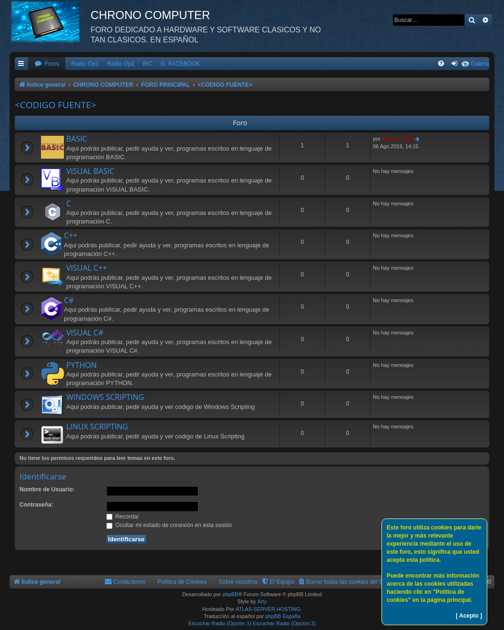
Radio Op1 (85, 64)
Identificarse (43, 476)
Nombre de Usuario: (47, 489)
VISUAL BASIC (90, 171)
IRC (148, 64)
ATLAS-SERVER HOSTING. (269, 609)
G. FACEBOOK (180, 64)
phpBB (230, 594)
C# (68, 300)
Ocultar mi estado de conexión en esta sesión (169, 525)
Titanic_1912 (397, 139)
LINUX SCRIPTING (97, 426)
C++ (70, 235)
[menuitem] (47, 64)
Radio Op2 (120, 64)
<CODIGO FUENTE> (55, 105)
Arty (262, 601)
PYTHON (81, 365)
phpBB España (282, 616)
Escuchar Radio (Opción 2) (284, 623)
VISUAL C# (84, 332)
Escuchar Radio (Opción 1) (219, 623)
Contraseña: (36, 504)
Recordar (122, 516)
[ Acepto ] (469, 615)
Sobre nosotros (238, 582)
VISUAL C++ (86, 268)
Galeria (480, 64)
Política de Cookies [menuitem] (182, 582)
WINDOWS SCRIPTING (105, 397)
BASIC (76, 138)
